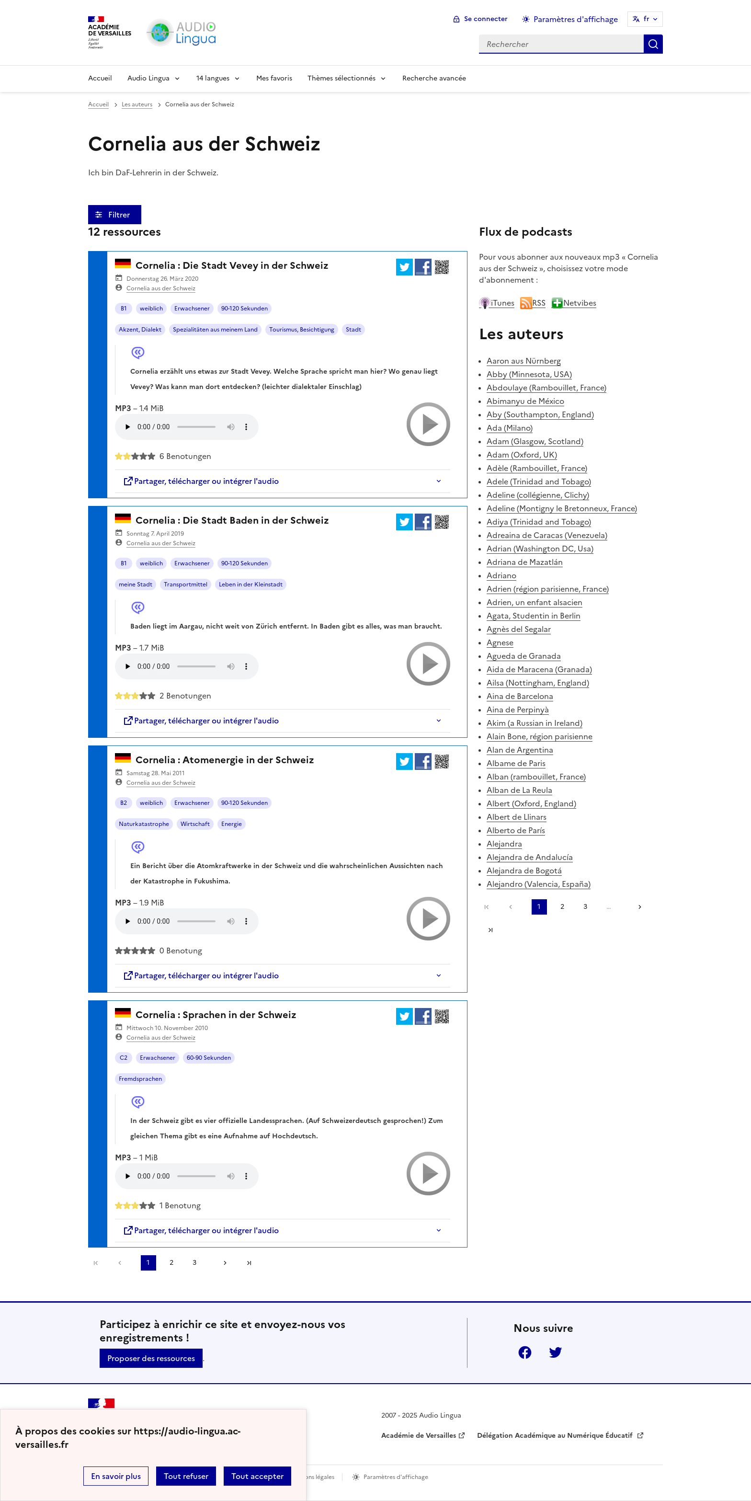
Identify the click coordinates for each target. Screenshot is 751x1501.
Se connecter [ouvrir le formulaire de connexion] (486, 19)
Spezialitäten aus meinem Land (215, 329)
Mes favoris (274, 78)
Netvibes (573, 303)
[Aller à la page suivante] (222, 1263)
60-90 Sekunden (209, 1058)
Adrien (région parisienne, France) (548, 589)
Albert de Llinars (516, 817)
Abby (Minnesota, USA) (529, 374)
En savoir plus (116, 1476)
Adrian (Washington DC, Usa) (540, 548)
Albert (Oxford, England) (531, 803)
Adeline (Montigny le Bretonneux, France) (562, 508)
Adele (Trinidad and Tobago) (539, 481)
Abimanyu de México (525, 401)
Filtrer (120, 214)
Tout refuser (186, 1476)
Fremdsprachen (140, 1079)
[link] (122, 1263)
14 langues (212, 78)
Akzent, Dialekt (140, 329)
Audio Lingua (148, 78)
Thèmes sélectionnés (341, 78)
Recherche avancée (434, 78)
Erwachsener (192, 308)
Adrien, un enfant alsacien (534, 602)
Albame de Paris (516, 763)
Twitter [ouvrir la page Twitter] (555, 1352)
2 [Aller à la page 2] (171, 1263)
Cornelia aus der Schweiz (160, 288)
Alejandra (504, 843)
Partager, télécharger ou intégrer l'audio (201, 481)
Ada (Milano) (510, 428)
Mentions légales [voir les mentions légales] (311, 1477)
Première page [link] (95, 1263)
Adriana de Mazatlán (525, 562)
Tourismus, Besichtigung (301, 329)
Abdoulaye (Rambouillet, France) (546, 387)
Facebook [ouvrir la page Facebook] (524, 1352)
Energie (231, 824)
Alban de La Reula (519, 790)
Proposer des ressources (151, 1358)
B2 (123, 803)
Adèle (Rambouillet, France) (537, 468)
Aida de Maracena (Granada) (539, 669)
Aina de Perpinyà (518, 709)
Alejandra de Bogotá (524, 870)
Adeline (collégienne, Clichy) (538, 495)
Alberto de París (516, 830)
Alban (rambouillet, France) (536, 776)
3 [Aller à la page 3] (194, 1263)
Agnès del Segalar (519, 629)
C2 (123, 1058)
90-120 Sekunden (244, 308)
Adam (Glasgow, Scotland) (535, 441)
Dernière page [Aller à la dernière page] (249, 1263)
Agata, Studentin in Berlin (533, 615)
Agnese (500, 642)
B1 (124, 308)
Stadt (353, 329)
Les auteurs (137, 104)
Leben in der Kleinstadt (251, 584)
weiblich (151, 308)
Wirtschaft (195, 824)
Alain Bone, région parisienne (539, 736)
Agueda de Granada (524, 656)
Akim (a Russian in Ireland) (534, 723)
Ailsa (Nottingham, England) (538, 682)
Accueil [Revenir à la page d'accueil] (100, 78)
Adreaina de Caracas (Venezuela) (547, 535)
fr (646, 19)
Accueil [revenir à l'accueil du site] (98, 104)
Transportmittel (185, 584)
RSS (533, 303)
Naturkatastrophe (144, 824)
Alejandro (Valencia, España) (539, 884)
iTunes (496, 303)
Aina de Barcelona (520, 696)
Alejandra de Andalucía (530, 857)
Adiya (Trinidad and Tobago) (539, 521)
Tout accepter (257, 1476)
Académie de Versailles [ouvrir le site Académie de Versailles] (418, 1436)
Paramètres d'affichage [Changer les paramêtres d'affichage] (576, 19)
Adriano (501, 575)
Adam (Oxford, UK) (522, 454)
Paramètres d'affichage (396, 1477)
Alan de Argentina (520, 750)
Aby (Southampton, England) (540, 414)
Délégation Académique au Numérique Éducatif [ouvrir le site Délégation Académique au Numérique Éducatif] (556, 1436)
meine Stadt (135, 584)
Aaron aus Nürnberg (524, 361)
